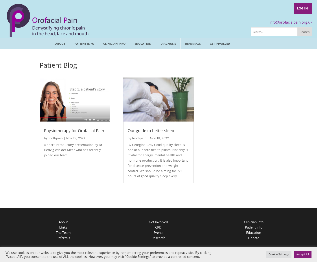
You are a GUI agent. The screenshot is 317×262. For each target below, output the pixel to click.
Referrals (193, 44)
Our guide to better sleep (151, 130)
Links (63, 227)
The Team (63, 232)
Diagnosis (168, 44)
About (60, 44)
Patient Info (84, 44)
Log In (302, 8)
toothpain (55, 138)
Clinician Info (114, 44)
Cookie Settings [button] (279, 254)
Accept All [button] (302, 254)
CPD (158, 227)
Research (158, 238)
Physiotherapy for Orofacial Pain (74, 130)
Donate (253, 238)
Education (143, 44)
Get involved (220, 44)
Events (158, 232)
